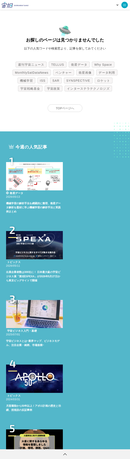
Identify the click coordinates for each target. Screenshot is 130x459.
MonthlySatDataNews (31, 72)
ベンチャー (63, 72)
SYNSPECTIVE (78, 80)
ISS (43, 80)
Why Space (103, 64)
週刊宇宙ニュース (31, 64)
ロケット (103, 80)
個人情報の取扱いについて (52, 442)
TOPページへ (65, 108)
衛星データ (79, 64)
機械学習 (26, 80)
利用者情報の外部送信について (88, 442)
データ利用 (107, 72)
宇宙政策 (53, 88)
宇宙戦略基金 (30, 88)
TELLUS (57, 64)
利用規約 (29, 442)
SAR (55, 80)
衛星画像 (85, 72)
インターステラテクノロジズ (88, 88)
